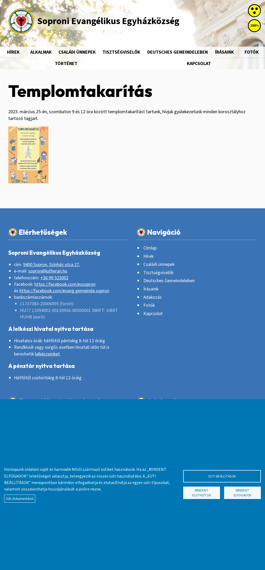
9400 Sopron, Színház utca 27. (51, 264)
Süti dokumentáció (20, 498)
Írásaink (224, 52)
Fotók (149, 305)
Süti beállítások (222, 476)
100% (254, 25)
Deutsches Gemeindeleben (177, 52)
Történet (66, 63)
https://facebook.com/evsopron (64, 284)
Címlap (150, 248)
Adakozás (152, 297)
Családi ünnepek (77, 52)
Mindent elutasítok (201, 493)
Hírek (13, 52)
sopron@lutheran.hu (47, 271)
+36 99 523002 (54, 278)
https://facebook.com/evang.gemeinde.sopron (64, 291)
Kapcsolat (199, 63)
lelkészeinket (47, 354)
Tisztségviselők (121, 52)
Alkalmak (41, 52)
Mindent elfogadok (243, 493)
